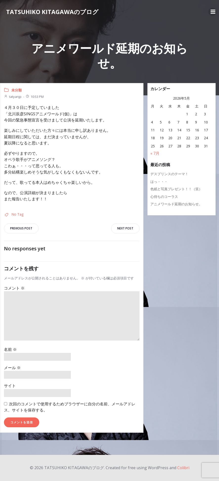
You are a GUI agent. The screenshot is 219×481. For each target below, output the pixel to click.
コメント (14, 288)
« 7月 (154, 153)
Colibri (183, 467)
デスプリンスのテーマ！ (169, 174)
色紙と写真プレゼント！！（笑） (176, 189)
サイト (10, 385)
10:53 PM (34, 96)
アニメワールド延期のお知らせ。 (176, 204)
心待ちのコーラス (164, 196)
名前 (10, 349)
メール (12, 367)
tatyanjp (12, 96)
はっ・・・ (159, 181)
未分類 (16, 90)
